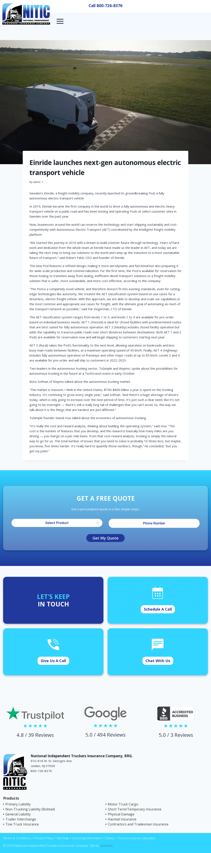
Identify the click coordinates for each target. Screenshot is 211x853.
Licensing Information (87, 838)
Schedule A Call (158, 609)
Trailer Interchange (20, 819)
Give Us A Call (53, 660)
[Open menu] (60, 21)
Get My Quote (105, 538)
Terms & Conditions (17, 838)
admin (36, 182)
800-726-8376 (109, 5)
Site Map (63, 838)
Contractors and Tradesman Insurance (138, 824)
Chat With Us (158, 660)
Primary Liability (18, 804)
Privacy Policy (44, 838)
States (110, 838)
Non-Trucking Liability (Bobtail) (30, 809)
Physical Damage (121, 814)
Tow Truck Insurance (22, 824)
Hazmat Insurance (122, 819)
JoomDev (106, 845)
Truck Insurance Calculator (137, 838)
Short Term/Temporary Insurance (134, 809)
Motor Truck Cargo (123, 804)
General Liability (18, 814)
